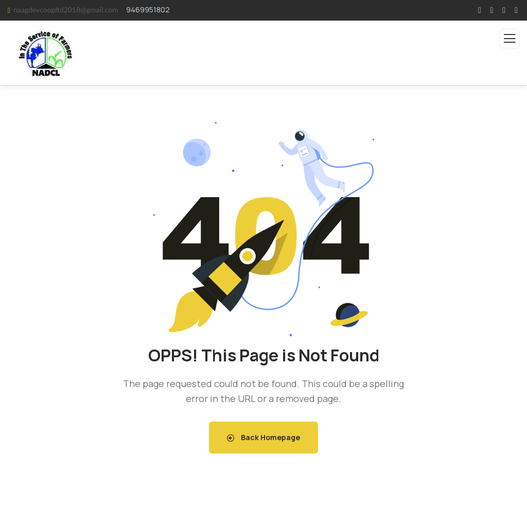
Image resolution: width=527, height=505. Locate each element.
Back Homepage (263, 437)
